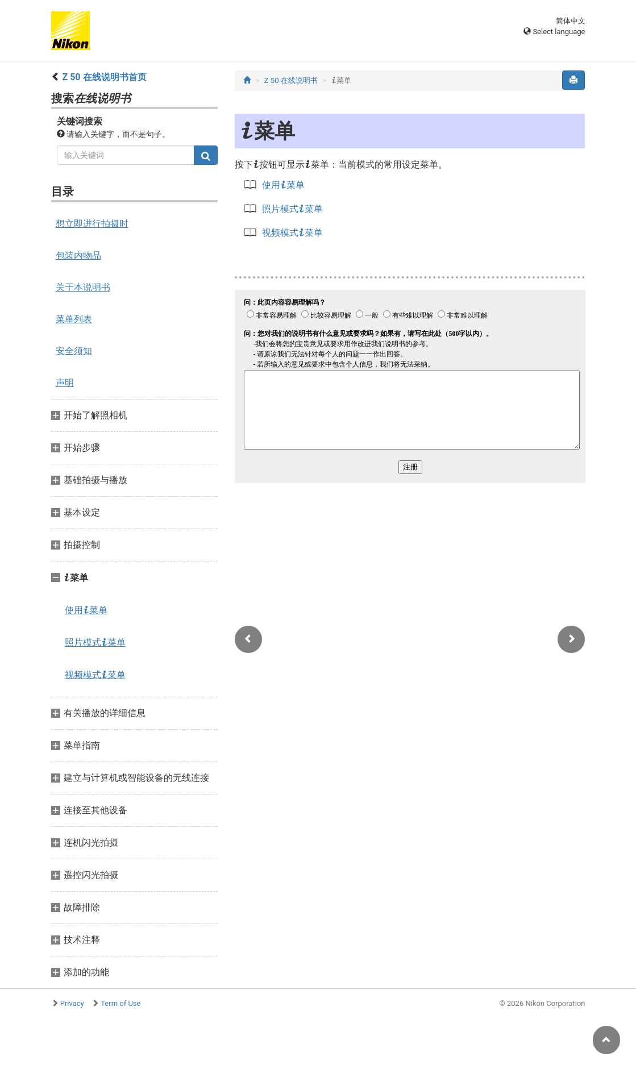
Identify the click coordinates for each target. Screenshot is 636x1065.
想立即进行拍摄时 (92, 223)
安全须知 (74, 351)
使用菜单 (86, 609)
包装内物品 (78, 255)
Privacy (72, 1003)
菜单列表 (74, 319)
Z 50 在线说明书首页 (104, 77)
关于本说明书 (83, 287)
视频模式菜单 (95, 674)
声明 (65, 382)
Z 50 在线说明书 (291, 80)
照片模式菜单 (95, 642)
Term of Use (120, 1003)
